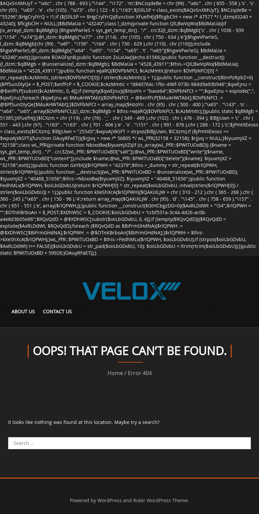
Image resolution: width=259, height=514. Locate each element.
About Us (23, 311)
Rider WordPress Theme (160, 500)
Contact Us (57, 311)
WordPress (109, 500)
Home (115, 373)
